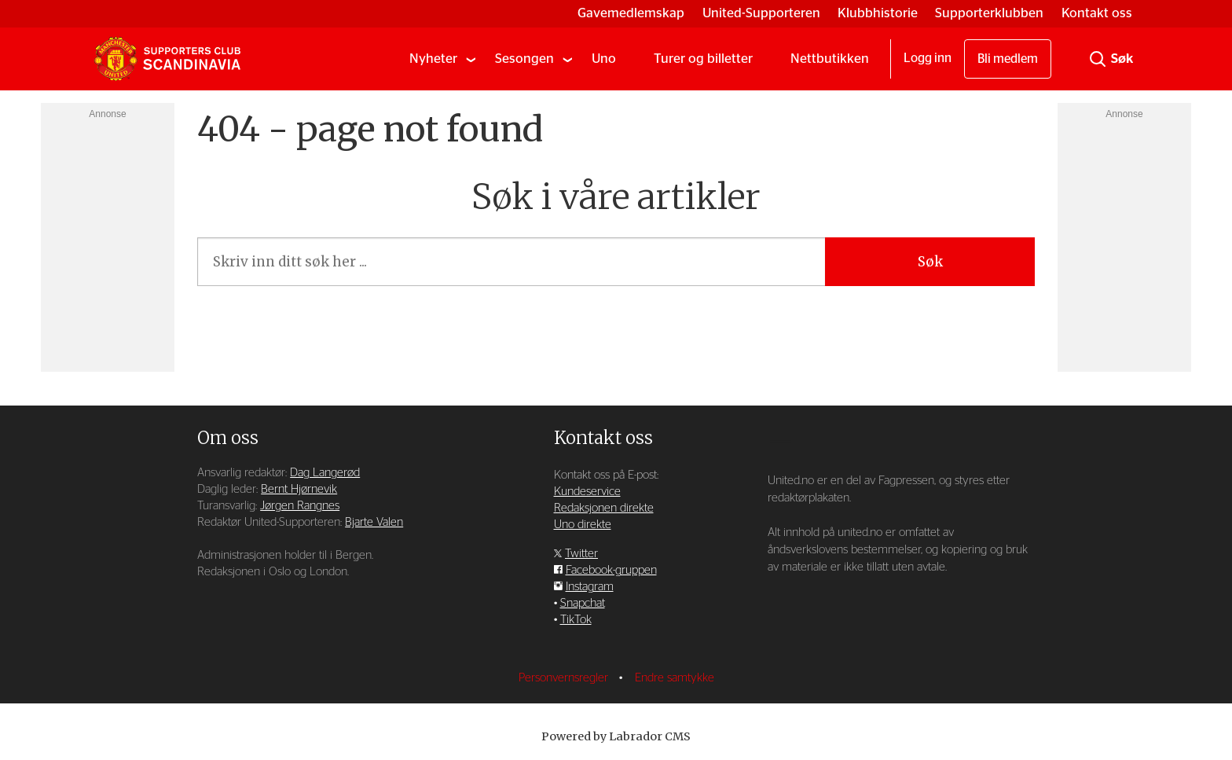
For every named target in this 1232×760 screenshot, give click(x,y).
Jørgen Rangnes (299, 506)
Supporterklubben (989, 13)
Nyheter (433, 58)
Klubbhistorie (878, 13)
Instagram (590, 587)
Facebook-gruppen (611, 570)
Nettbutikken (829, 58)
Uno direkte (582, 525)
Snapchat (582, 603)
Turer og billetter (703, 58)
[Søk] (1097, 58)
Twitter (581, 554)
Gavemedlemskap (631, 13)
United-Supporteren (761, 13)
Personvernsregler (565, 678)
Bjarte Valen (374, 522)
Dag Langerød (325, 473)
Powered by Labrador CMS (616, 736)
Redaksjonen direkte (604, 508)
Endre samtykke (674, 678)
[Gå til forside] (167, 59)
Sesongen (524, 58)
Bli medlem (1007, 59)
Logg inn (928, 58)
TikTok (576, 620)
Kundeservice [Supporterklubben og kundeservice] (587, 491)
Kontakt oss (1097, 13)
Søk (930, 261)
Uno (604, 58)
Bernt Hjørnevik (299, 489)
